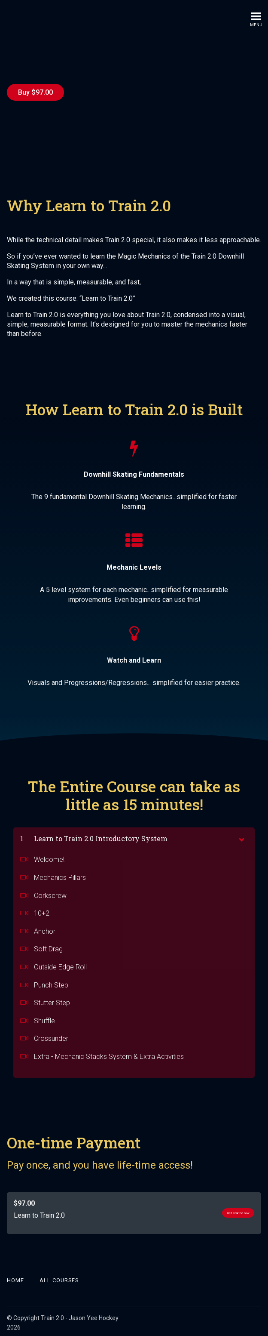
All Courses (59, 1277)
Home (15, 1277)
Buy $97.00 (35, 92)
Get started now (227, 1210)
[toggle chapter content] (241, 835)
